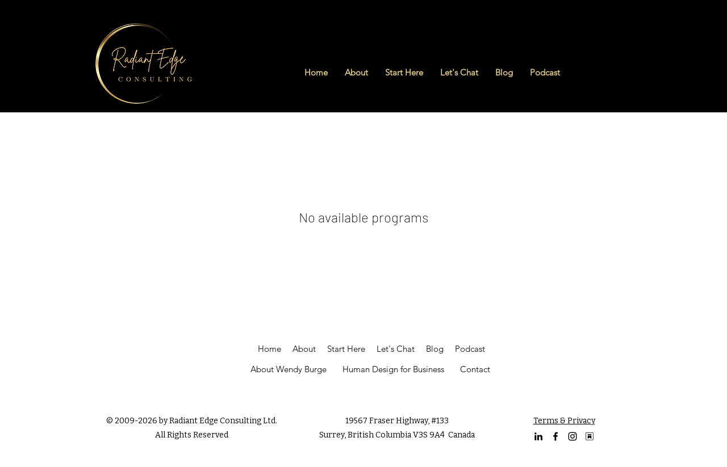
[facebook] (555, 436)
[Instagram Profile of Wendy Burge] (572, 436)
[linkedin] (538, 436)
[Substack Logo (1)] (589, 436)
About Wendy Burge (288, 369)
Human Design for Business (393, 369)
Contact (475, 369)
